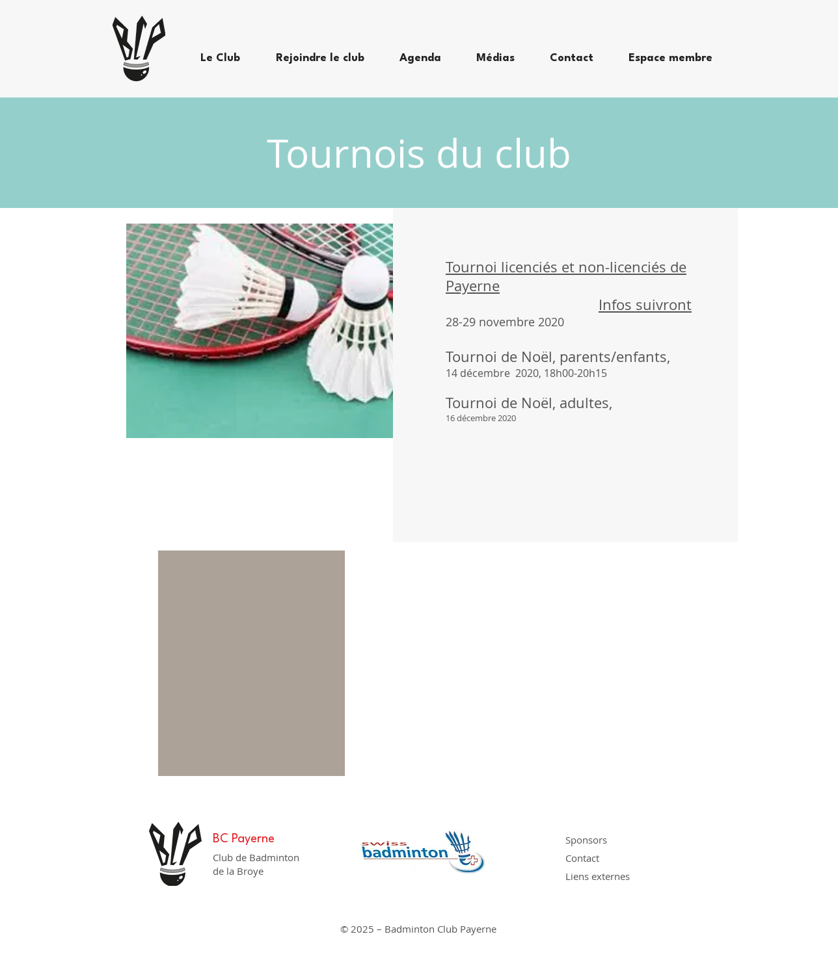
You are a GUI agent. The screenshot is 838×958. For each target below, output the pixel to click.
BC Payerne (244, 839)
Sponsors (586, 839)
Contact (582, 857)
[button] (228, 58)
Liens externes (597, 876)
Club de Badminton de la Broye (256, 864)
